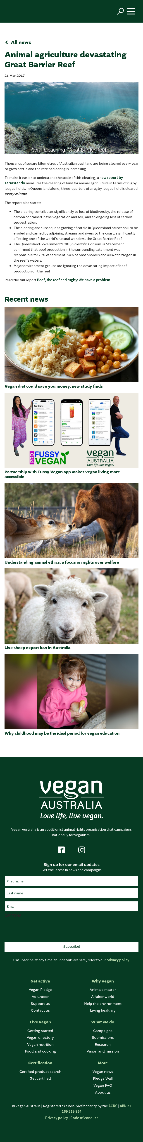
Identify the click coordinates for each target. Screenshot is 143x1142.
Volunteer (40, 996)
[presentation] (39, 929)
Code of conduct (84, 1117)
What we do (102, 1022)
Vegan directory (40, 1037)
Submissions (103, 1037)
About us (103, 1092)
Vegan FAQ (102, 1085)
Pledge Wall (103, 1078)
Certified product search (40, 1071)
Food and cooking (40, 1051)
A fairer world (102, 996)
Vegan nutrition (40, 1044)
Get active (40, 981)
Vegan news (103, 1071)
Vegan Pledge (40, 989)
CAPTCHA (13, 915)
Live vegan (40, 1022)
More (103, 1063)
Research (103, 1044)
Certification (40, 1063)
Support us (40, 1003)
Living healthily (103, 1010)
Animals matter (103, 989)
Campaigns (102, 1030)
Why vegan (103, 981)
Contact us (40, 1010)
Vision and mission (103, 1051)
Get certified (40, 1078)
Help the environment (103, 1003)
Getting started (40, 1030)
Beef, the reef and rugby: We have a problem (73, 279)
